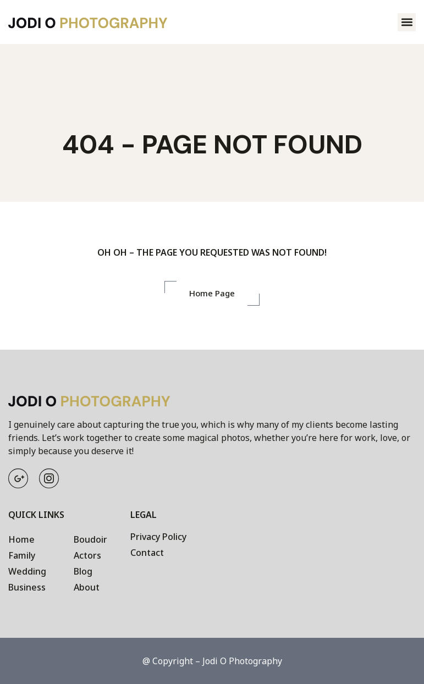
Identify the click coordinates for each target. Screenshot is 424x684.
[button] (407, 22)
